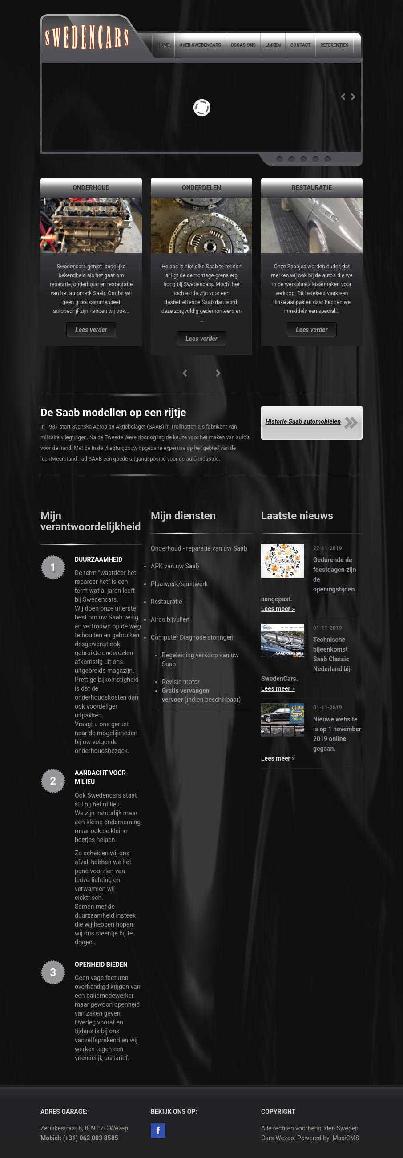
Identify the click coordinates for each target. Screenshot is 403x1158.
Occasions (243, 45)
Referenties (334, 45)
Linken (273, 45)
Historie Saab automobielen (303, 421)
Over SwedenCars (200, 45)
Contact (300, 45)
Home (163, 45)
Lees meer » (278, 608)
